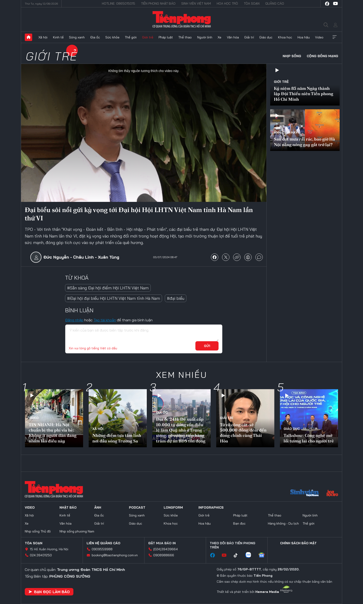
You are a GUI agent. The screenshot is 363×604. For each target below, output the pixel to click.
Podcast (137, 507)
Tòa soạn (252, 3)
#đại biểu (175, 298)
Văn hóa (233, 37)
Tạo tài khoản (105, 320)
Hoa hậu (303, 37)
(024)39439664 (165, 549)
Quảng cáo (274, 3)
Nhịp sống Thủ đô (38, 531)
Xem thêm (334, 37)
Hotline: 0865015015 (118, 3)
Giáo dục (265, 37)
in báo (248, 257)
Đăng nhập (74, 320)
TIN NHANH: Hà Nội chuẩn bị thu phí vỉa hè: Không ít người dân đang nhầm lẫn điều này (52, 433)
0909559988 (102, 549)
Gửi (207, 346)
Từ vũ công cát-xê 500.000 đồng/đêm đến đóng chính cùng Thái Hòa (243, 433)
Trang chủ (28, 37)
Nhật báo (68, 507)
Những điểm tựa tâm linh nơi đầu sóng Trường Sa (116, 438)
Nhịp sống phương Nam (76, 531)
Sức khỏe (112, 37)
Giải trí (249, 37)
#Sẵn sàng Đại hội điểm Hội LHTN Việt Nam (108, 288)
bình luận (259, 257)
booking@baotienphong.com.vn (115, 555)
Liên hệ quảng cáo (103, 543)
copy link (237, 257)
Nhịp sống (292, 56)
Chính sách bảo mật (298, 543)
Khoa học (285, 37)
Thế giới (131, 37)
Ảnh (97, 507)
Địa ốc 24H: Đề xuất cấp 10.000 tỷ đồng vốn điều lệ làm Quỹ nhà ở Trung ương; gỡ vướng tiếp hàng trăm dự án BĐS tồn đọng (180, 430)
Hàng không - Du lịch (283, 523)
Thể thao (185, 37)
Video (319, 37)
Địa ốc (95, 37)
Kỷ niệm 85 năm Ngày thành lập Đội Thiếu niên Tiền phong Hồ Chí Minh (303, 94)
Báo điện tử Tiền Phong (182, 19)
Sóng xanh (77, 37)
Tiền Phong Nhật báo (158, 3)
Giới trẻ (147, 37)
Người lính (204, 37)
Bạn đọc (239, 523)
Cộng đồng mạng (322, 56)
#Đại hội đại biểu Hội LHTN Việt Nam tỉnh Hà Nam (113, 298)
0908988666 (163, 555)
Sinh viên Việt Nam (196, 3)
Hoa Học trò (227, 3)
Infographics (211, 507)
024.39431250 (41, 555)
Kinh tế (58, 37)
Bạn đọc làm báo (49, 591)
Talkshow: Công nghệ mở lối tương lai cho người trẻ (309, 438)
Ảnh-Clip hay (286, 132)
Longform (173, 507)
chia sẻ (214, 257)
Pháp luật (166, 37)
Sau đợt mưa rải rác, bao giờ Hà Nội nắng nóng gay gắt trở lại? (304, 141)
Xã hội (42, 37)
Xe (219, 37)
